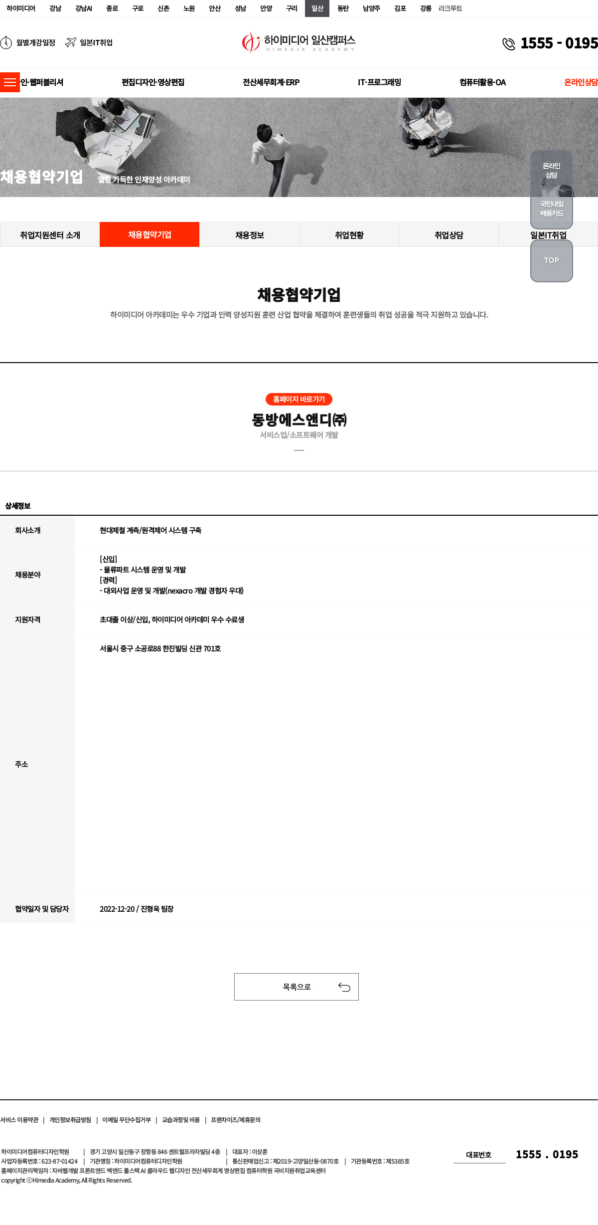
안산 (214, 8)
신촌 (163, 8)
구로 (138, 8)
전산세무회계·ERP (271, 81)
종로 (112, 8)
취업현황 (349, 235)
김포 (400, 8)
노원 (189, 8)
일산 (317, 8)
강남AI (83, 8)
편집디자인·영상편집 (153, 81)
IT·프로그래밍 (379, 81)
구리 (292, 8)
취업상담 (449, 235)
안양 (266, 8)
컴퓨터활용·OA (482, 81)
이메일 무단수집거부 (126, 1119)
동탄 (343, 8)
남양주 (371, 8)
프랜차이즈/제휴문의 (235, 1119)
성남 (240, 8)
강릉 (426, 8)
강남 (55, 8)
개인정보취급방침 (70, 1119)
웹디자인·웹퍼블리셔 (31, 81)
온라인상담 (581, 81)
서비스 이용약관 (19, 1119)
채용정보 (249, 235)
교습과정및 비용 (181, 1119)
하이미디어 (20, 8)
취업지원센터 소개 (50, 235)
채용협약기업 (149, 234)
